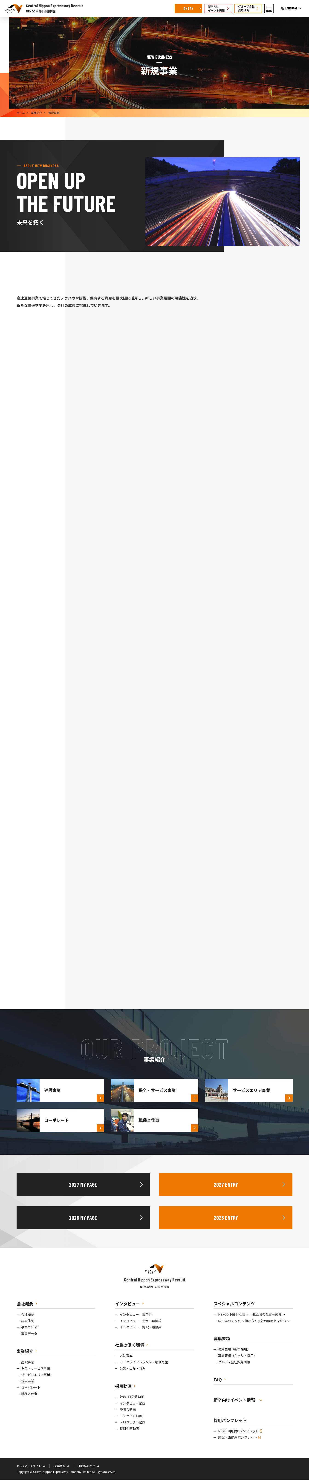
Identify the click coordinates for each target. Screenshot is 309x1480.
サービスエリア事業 (35, 1375)
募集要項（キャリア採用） (237, 1356)
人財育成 (126, 1356)
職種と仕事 (29, 1394)
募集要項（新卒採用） (234, 1349)
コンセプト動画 (131, 1416)
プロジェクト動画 (132, 1422)
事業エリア (29, 1327)
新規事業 (27, 1381)
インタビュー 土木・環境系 (141, 1321)
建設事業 (27, 1362)
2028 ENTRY (226, 1218)
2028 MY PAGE (83, 1218)
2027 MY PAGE (83, 1184)
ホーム (21, 113)
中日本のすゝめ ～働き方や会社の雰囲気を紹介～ (254, 1321)
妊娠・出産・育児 (132, 1369)
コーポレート (30, 1387)
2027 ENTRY (226, 1184)
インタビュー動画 (132, 1403)
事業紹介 (36, 113)
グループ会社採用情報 (234, 1362)
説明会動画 (128, 1410)
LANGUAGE (291, 8)
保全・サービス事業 (35, 1369)
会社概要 (27, 1315)
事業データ (29, 1334)
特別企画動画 (129, 1429)
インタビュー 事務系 (136, 1315)
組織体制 (27, 1321)
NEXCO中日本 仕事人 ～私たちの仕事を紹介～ (251, 1315)
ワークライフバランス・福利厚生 (144, 1362)
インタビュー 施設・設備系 (141, 1327)
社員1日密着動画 (132, 1397)
